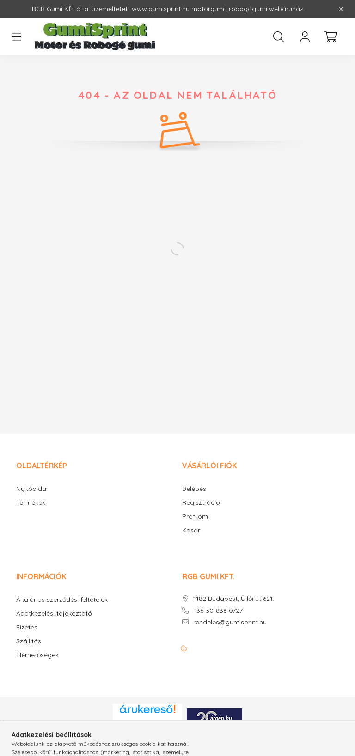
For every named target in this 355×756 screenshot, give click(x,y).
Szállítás (28, 641)
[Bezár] (341, 9)
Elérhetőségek (37, 655)
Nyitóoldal (32, 489)
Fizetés (26, 627)
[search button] (278, 37)
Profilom (195, 516)
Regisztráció (201, 503)
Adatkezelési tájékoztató (54, 613)
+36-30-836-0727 (218, 611)
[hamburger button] (16, 37)
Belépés (194, 489)
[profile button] (304, 37)
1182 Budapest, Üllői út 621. (233, 599)
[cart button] (330, 37)
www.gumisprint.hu (161, 9)
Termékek (30, 503)
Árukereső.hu (147, 725)
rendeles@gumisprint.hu (230, 622)
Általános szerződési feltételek (62, 600)
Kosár (191, 530)
